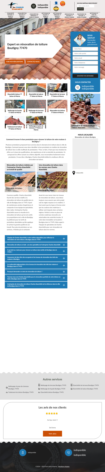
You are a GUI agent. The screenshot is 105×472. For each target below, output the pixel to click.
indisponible (43, 5)
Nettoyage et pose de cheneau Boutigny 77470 (18, 387)
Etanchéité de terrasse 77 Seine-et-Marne (34, 15)
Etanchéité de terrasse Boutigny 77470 (86, 385)
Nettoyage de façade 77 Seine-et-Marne (46, 15)
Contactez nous (33, 62)
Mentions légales (64, 466)
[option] (52, 421)
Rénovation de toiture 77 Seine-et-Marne (69, 15)
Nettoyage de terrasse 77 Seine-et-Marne (57, 15)
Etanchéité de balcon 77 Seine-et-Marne (22, 15)
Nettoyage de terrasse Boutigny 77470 (53, 385)
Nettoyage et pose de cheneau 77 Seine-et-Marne (94, 15)
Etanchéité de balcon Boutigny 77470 (85, 389)
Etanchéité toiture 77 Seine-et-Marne (10, 15)
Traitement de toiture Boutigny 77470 (20, 392)
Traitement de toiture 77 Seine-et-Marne (81, 15)
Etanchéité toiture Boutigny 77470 (52, 392)
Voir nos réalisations (14, 62)
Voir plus (52, 433)
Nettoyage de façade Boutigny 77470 (53, 389)
